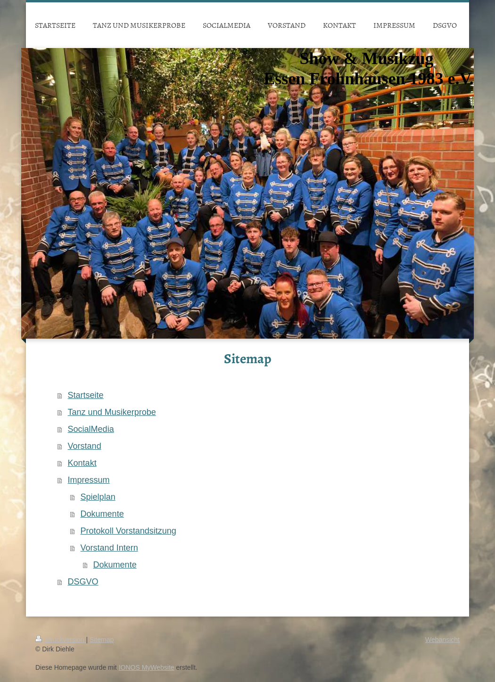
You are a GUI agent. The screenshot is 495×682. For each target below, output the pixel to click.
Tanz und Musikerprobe (112, 412)
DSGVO (83, 581)
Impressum (89, 480)
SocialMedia (91, 429)
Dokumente (102, 514)
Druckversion (60, 639)
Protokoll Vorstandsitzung (128, 531)
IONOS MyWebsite (146, 667)
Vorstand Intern (109, 547)
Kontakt (82, 463)
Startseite (86, 395)
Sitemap (102, 639)
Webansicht (442, 639)
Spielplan (98, 497)
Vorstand (84, 446)
